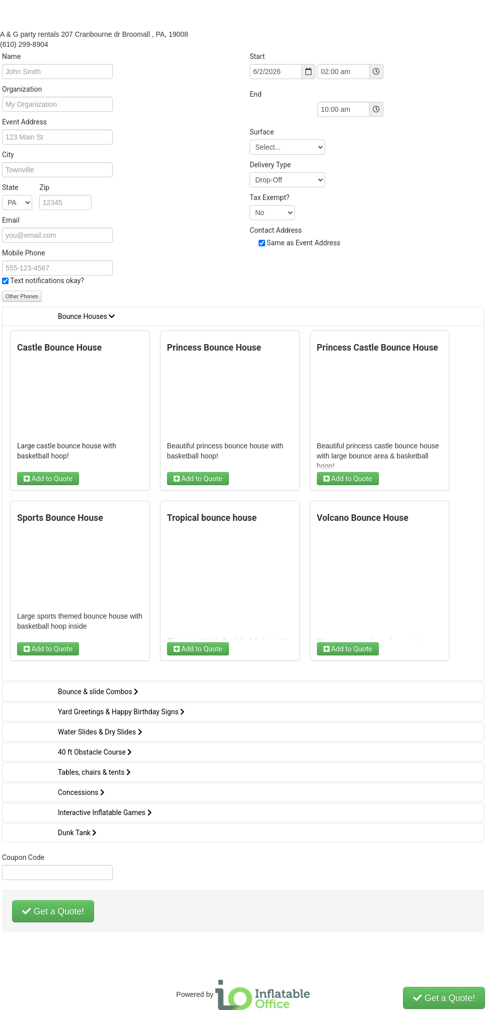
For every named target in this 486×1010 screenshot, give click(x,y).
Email (11, 220)
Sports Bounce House (60, 518)
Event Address (24, 122)
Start (257, 56)
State (25, 187)
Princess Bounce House (214, 348)
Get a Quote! (53, 911)
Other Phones (22, 296)
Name (11, 56)
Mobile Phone (23, 253)
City (8, 155)
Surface (262, 132)
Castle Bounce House (59, 348)
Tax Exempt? (269, 197)
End (256, 94)
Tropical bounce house (212, 518)
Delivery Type (270, 165)
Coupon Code (23, 857)
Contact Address (276, 230)
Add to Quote (48, 479)
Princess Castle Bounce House (377, 348)
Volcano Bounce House (363, 518)
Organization (22, 89)
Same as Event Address (304, 243)
